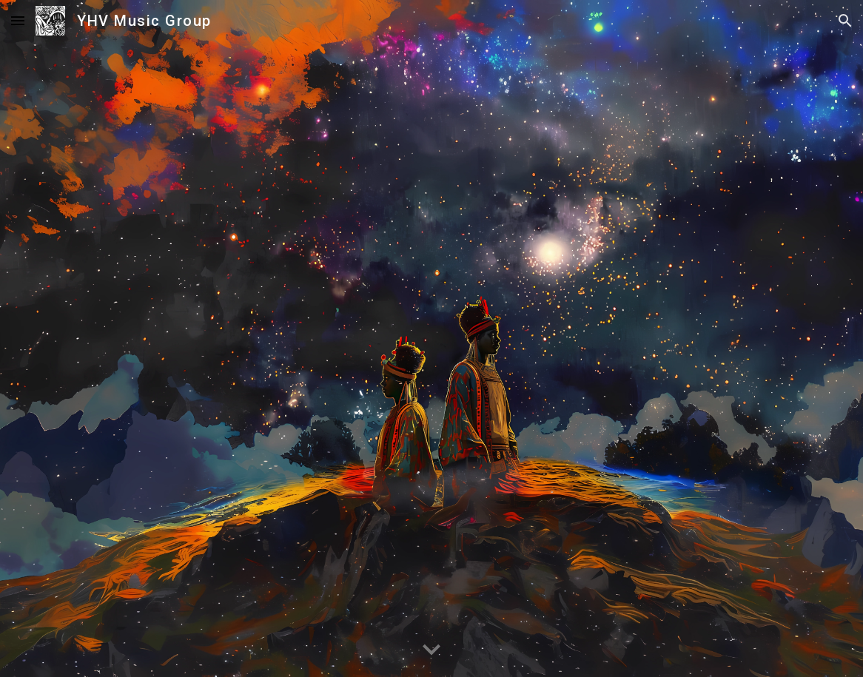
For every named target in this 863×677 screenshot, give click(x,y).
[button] (18, 20)
